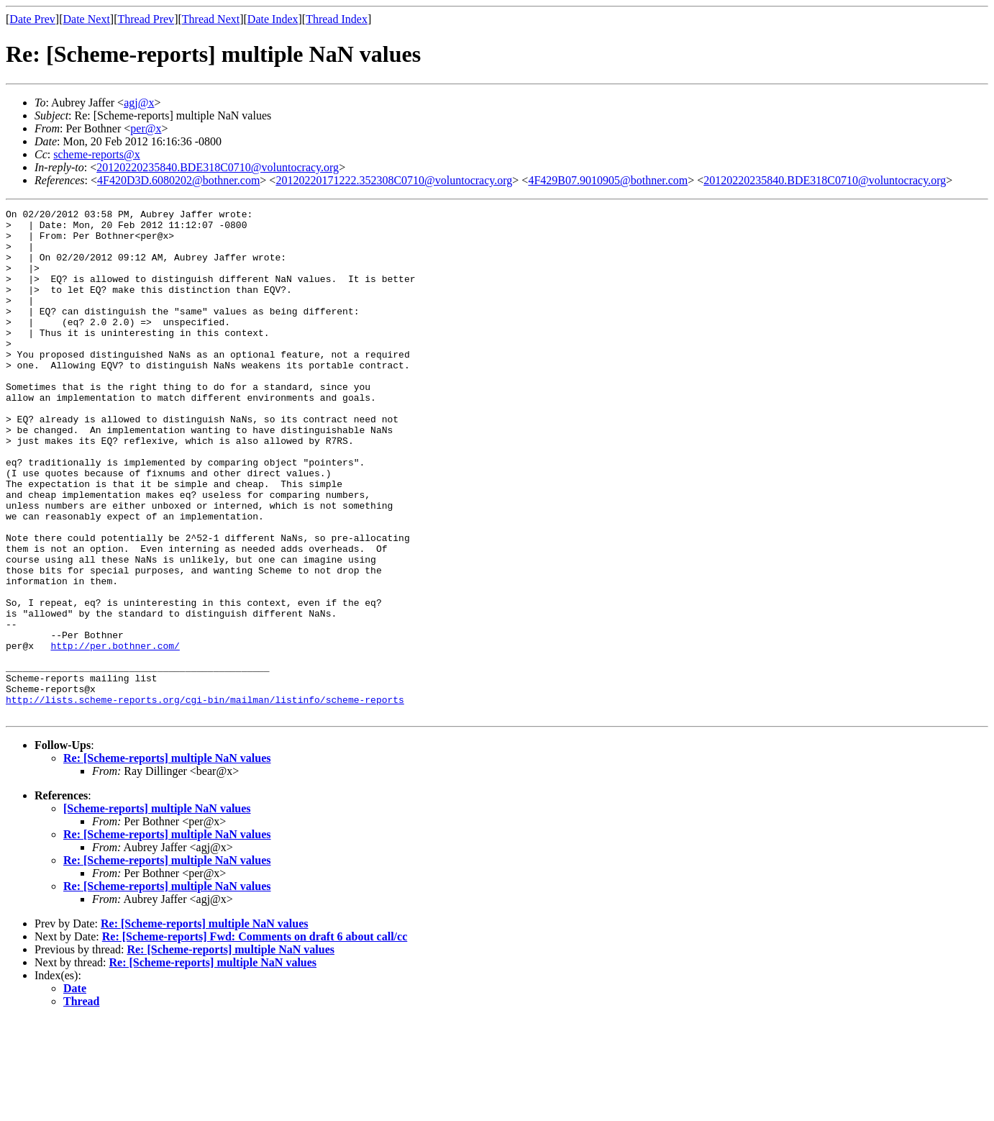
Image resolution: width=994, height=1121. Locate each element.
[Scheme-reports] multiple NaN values (157, 910)
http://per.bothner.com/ (114, 733)
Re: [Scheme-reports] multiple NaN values (167, 859)
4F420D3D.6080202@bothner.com (178, 180)
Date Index (272, 19)
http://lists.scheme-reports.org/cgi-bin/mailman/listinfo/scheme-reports (205, 798)
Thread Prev (145, 19)
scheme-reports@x (96, 154)
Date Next (86, 19)
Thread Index (337, 19)
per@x (145, 128)
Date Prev (32, 19)
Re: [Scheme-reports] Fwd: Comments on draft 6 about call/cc (255, 1038)
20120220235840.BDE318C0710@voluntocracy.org (217, 167)
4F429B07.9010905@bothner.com (608, 180)
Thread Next (211, 19)
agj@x (139, 102)
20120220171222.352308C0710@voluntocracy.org (393, 180)
